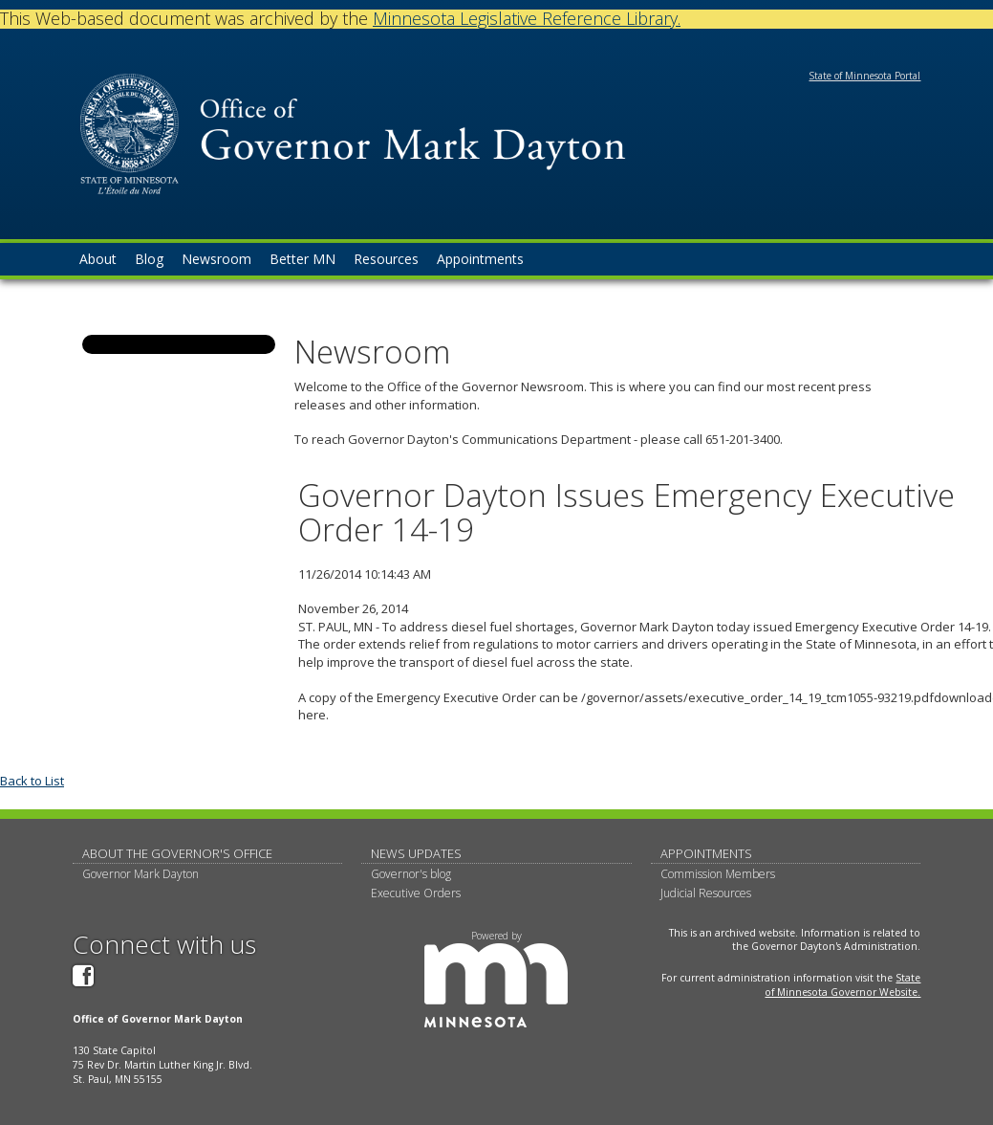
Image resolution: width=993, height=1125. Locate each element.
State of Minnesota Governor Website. (842, 985)
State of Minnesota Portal (864, 75)
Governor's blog (411, 874)
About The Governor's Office (177, 853)
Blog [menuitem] (149, 259)
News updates (416, 853)
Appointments (706, 853)
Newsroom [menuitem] (216, 259)
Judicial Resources (705, 893)
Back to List (32, 780)
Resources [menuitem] (386, 259)
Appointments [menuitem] (480, 259)
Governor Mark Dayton (140, 874)
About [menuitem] (98, 259)
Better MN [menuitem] (302, 259)
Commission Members (717, 874)
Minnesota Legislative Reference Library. (526, 18)
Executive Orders (416, 893)
